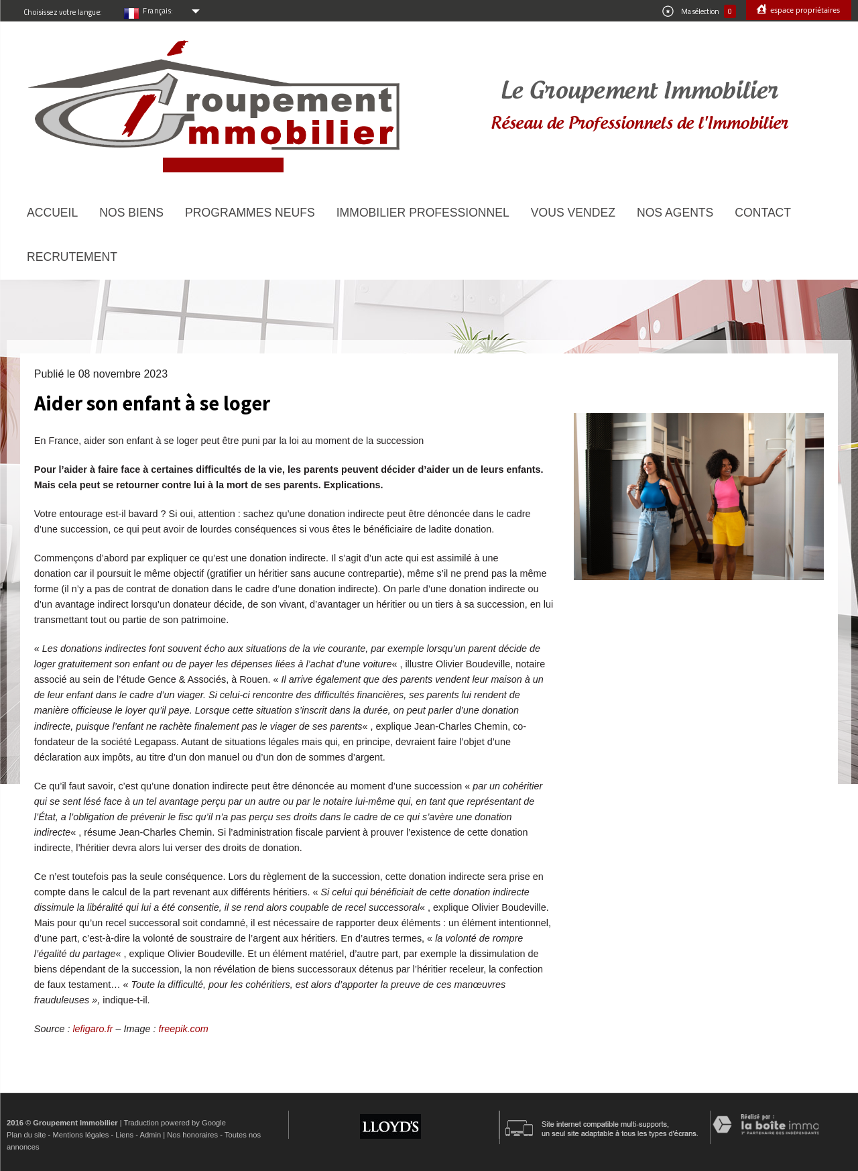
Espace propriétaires (804, 10)
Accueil (52, 212)
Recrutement (72, 257)
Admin (150, 1135)
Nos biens (131, 212)
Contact (763, 212)
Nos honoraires (192, 1135)
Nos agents (675, 212)
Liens (124, 1135)
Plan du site (26, 1135)
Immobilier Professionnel (422, 212)
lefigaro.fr (92, 1028)
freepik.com (183, 1028)
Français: (158, 10)
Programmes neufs (250, 212)
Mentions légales (80, 1135)
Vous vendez (573, 212)
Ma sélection (699, 11)
